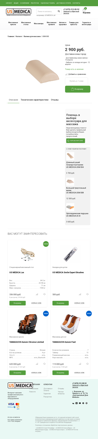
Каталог (9, 3)
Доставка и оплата (63, 3)
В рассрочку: (17, 297)
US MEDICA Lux (16, 272)
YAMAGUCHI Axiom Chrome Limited (26, 342)
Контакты (76, 3)
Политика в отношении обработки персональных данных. (54, 425)
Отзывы (55, 100)
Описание (13, 100)
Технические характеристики (34, 100)
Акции (16, 3)
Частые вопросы (61, 393)
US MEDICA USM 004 (77, 164)
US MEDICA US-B (77, 214)
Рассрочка (35, 3)
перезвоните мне (75, 140)
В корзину (77, 89)
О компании (24, 3)
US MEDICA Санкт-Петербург (45, 428)
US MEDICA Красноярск (56, 430)
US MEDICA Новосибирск (64, 428)
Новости (32, 392)
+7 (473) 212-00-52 (71, 9)
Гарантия (47, 394)
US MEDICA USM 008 (77, 190)
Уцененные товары (48, 3)
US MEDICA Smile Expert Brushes (68, 272)
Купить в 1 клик (76, 81)
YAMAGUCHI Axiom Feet (64, 342)
